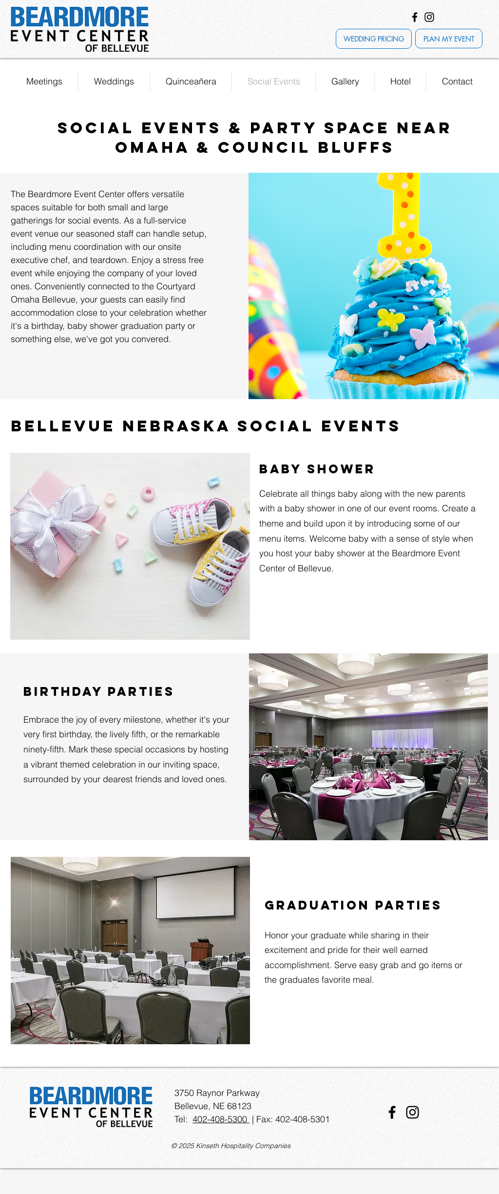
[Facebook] (414, 17)
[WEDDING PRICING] (374, 39)
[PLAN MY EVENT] (448, 38)
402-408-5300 (221, 1119)
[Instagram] (429, 17)
